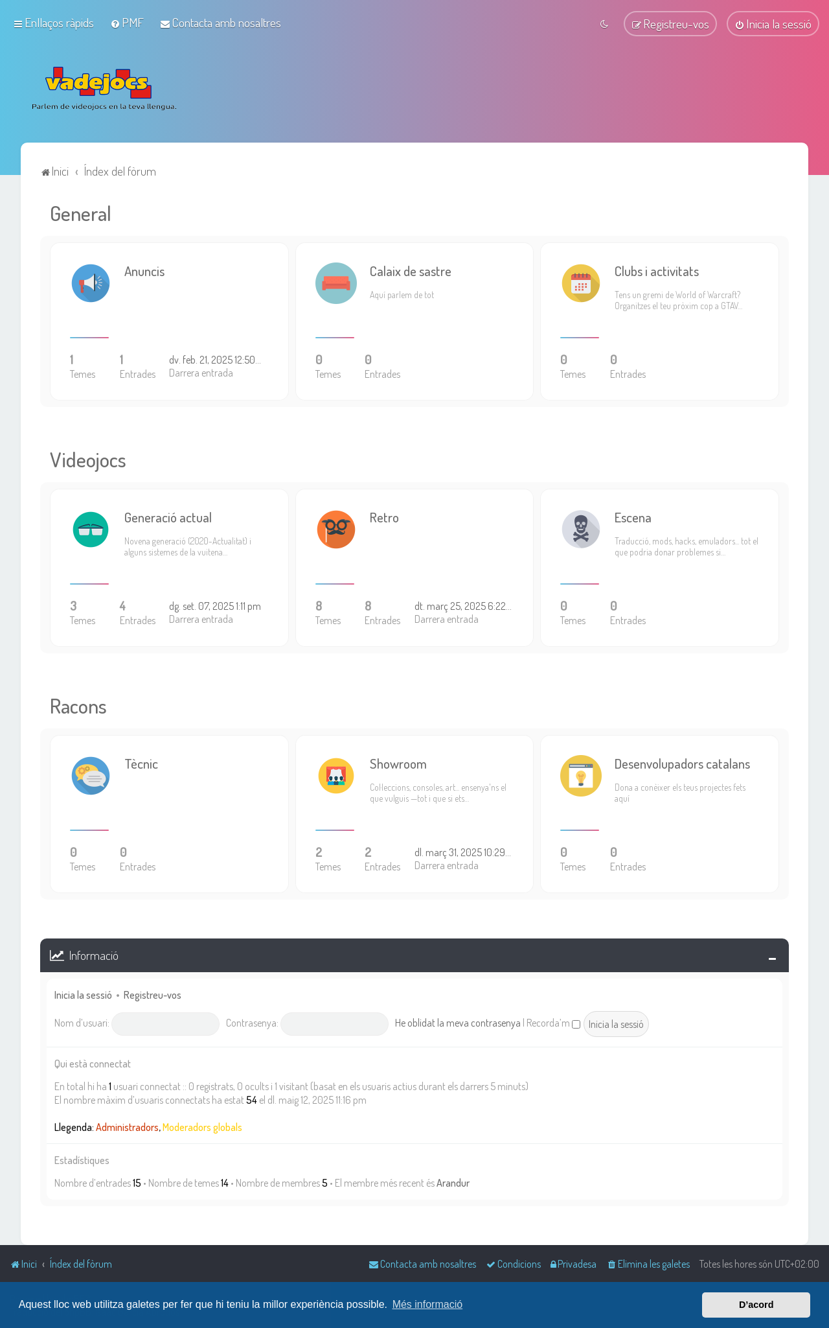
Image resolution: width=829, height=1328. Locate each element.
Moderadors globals (202, 1125)
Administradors (127, 1125)
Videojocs (88, 457)
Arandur (453, 1181)
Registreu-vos (152, 993)
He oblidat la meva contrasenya (458, 1020)
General (80, 211)
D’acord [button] (756, 1304)
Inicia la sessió (83, 993)
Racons (78, 703)
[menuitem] (127, 21)
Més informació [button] (427, 1304)
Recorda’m (553, 1020)
